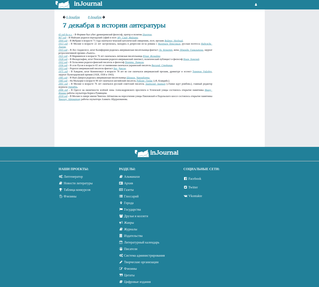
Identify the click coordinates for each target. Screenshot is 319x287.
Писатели (130, 249)
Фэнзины (70, 196)
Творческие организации (141, 262)
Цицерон (147, 34)
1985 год (63, 77)
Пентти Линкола (134, 62)
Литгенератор (73, 176)
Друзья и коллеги (136, 216)
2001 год (63, 83)
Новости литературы (78, 183)
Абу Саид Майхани (127, 37)
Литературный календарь (141, 242)
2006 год (63, 90)
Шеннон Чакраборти (138, 77)
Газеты (129, 189)
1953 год (63, 68)
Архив (128, 183)
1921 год (63, 56)
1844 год (63, 40)
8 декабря (94, 17)
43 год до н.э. (65, 34)
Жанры (129, 222)
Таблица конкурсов (77, 189)
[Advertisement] (241, 77)
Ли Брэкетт (165, 49)
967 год (62, 37)
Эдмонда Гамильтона (191, 49)
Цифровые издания (137, 282)
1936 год (63, 65)
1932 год (63, 62)
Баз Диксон (120, 68)
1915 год (63, 49)
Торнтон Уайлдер (202, 71)
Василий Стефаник (162, 65)
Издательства (133, 235)
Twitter (193, 187)
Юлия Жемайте (151, 56)
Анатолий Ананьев (155, 83)
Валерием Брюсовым (169, 43)
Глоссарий (131, 196)
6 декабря (73, 17)
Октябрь (72, 86)
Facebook (194, 178)
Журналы (130, 229)
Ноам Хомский (191, 59)
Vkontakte (195, 196)
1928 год (63, 59)
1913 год (63, 43)
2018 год (63, 96)
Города (129, 203)
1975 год (63, 71)
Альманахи (132, 176)
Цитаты (129, 275)
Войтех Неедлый (174, 40)
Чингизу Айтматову (70, 99)
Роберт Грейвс (145, 80)
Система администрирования (144, 255)
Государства (132, 209)
